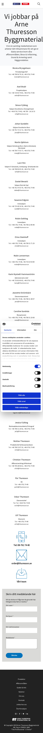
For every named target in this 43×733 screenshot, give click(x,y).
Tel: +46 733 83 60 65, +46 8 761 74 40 (21, 280)
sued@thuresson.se (21, 209)
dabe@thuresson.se (21, 190)
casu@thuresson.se (22, 320)
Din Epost (9, 616)
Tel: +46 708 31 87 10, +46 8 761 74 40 (21, 447)
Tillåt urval (21, 401)
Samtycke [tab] (7, 330)
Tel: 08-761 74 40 (21, 545)
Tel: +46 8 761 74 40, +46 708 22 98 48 (21, 225)
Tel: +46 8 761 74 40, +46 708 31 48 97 (21, 299)
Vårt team (21, 581)
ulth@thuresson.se (21, 524)
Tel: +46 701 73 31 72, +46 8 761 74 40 (21, 130)
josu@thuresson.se (21, 132)
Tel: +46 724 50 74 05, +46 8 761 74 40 (21, 93)
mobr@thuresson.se (21, 77)
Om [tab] (35, 330)
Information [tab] (21, 330)
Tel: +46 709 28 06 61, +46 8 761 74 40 (21, 466)
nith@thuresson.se (21, 450)
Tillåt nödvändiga (21, 407)
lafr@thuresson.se (21, 172)
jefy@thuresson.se (21, 431)
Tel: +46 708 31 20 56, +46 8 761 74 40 (21, 429)
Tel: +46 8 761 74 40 (21, 484)
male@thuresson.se (21, 264)
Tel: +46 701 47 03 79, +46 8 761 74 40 (21, 188)
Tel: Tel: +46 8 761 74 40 (21, 503)
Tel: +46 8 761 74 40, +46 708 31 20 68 (21, 317)
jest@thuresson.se (21, 301)
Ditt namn (9, 605)
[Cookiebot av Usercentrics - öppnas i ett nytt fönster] (31, 324)
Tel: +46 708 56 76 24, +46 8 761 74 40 (21, 74)
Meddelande (10, 638)
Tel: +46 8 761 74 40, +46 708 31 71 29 (21, 243)
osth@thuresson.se (21, 505)
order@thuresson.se (21, 563)
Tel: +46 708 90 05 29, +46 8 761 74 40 (21, 169)
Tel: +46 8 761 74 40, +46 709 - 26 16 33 (21, 111)
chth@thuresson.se (21, 468)
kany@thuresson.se (21, 283)
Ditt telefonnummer (12, 627)
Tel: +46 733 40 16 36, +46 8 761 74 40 (21, 206)
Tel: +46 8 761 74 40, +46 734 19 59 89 (21, 262)
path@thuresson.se (21, 487)
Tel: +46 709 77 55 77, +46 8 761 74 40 (21, 151)
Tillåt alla (21, 395)
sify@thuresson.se (21, 114)
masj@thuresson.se (21, 153)
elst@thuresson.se (21, 246)
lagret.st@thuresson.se (21, 413)
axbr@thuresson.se (22, 95)
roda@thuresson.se (21, 227)
